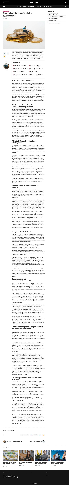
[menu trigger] (4, 6)
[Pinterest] (40, 435)
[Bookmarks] (65, 2)
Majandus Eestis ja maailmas (54, 18)
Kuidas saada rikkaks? (53, 20)
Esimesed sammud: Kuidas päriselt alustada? (35, 75)
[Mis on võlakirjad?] (6, 66)
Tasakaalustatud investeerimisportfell (34, 72)
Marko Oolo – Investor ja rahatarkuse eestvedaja (41, 463)
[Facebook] (4, 53)
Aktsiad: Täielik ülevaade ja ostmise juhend (57, 16)
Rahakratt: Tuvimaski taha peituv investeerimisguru (58, 463)
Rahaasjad (34, 2)
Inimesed (21, 459)
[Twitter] (8, 53)
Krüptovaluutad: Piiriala (20, 71)
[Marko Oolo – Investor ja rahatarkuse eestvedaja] (42, 455)
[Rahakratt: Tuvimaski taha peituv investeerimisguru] (58, 455)
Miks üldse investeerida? (20, 65)
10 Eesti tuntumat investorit (54, 24)
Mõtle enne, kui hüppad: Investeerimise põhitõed (35, 66)
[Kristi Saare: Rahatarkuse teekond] (26, 455)
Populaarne (11, 430)
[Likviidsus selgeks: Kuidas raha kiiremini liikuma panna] (10, 455)
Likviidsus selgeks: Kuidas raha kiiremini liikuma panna (10, 463)
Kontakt (47, 475)
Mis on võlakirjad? (6, 70)
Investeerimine (6, 11)
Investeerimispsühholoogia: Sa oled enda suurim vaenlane (20, 75)
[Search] (65, 6)
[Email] (4, 56)
